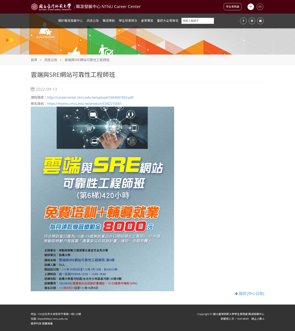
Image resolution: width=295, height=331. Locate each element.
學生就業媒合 (128, 20)
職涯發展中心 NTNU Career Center (108, 6)
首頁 (34, 60)
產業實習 (147, 20)
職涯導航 (109, 20)
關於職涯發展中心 (70, 20)
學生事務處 (232, 6)
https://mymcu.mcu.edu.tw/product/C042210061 (84, 103)
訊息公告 (93, 20)
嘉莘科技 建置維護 (42, 323)
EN (260, 6)
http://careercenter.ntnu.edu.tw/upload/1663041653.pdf (90, 97)
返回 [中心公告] (249, 293)
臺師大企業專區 (167, 20)
